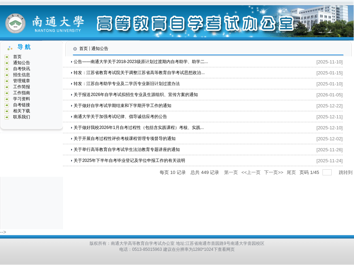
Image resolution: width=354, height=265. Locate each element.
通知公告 (21, 62)
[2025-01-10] (329, 83)
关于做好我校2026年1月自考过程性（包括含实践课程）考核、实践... (139, 127)
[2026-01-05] (329, 94)
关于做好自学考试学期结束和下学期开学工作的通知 (122, 105)
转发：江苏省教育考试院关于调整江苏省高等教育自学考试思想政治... (139, 72)
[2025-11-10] (329, 61)
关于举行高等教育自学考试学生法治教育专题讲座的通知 (127, 149)
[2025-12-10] (329, 127)
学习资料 (21, 98)
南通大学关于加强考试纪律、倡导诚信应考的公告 (120, 116)
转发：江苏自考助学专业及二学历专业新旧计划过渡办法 (127, 83)
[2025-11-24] (329, 160)
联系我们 (21, 116)
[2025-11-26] (329, 149)
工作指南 (21, 92)
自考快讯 (21, 68)
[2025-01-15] (329, 72)
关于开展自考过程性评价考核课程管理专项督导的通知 (125, 138)
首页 (17, 56)
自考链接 (21, 104)
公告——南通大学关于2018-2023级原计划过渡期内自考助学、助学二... (141, 61)
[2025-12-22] (329, 105)
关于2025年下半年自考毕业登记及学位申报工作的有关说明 (129, 160)
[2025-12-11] (329, 116)
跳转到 (346, 172)
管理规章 (21, 80)
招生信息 (21, 74)
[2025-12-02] (329, 138)
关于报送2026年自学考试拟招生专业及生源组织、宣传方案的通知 (136, 94)
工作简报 (21, 86)
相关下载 (21, 110)
